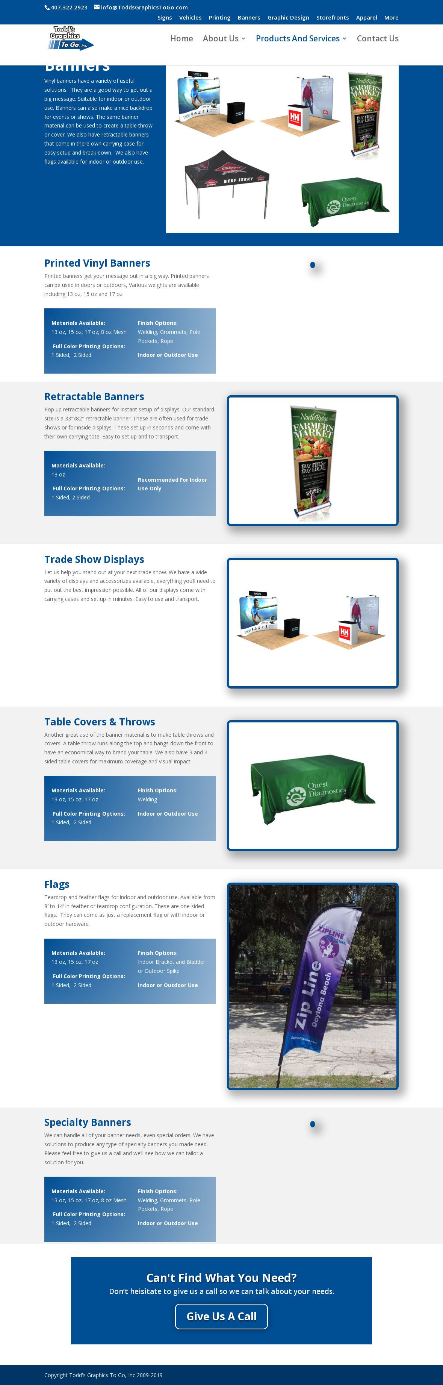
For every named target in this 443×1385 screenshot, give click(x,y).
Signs (164, 18)
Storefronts (332, 18)
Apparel (366, 18)
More (391, 18)
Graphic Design (288, 18)
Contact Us (378, 40)
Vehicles (190, 18)
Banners (249, 18)
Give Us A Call (221, 1316)
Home (181, 40)
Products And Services (298, 40)
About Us (221, 40)
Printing (220, 18)
